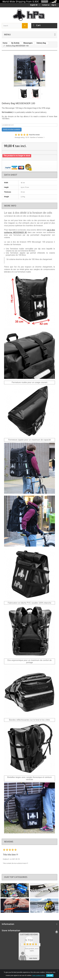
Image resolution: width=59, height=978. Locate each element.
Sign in (54, 5)
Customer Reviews (29, 934)
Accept (50, 975)
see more (33, 958)
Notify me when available (11, 129)
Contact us (45, 5)
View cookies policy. (38, 975)
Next (42, 94)
